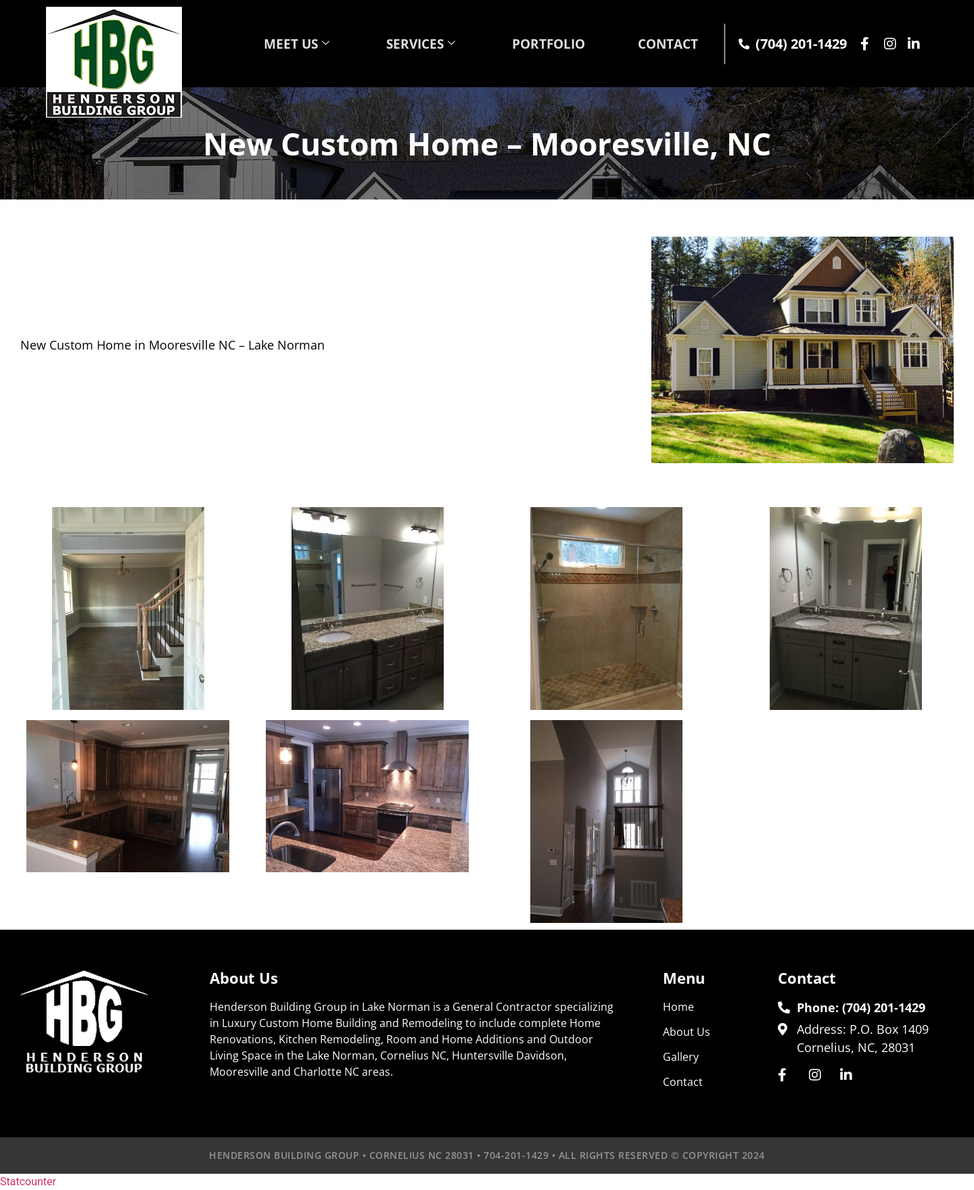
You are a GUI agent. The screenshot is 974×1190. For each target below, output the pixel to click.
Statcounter (28, 1181)
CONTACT (664, 43)
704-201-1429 (516, 1155)
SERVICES (403, 43)
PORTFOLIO (537, 43)
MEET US (273, 43)
